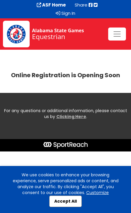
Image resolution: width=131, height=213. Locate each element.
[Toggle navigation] (117, 34)
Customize (97, 193)
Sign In (65, 13)
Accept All (65, 201)
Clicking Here (71, 117)
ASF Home (51, 5)
